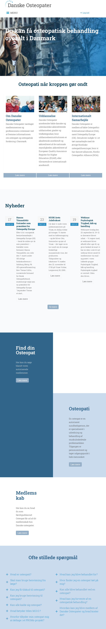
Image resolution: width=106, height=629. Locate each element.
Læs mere (23, 298)
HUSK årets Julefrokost (54, 219)
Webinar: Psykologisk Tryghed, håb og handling (88, 222)
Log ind (86, 12)
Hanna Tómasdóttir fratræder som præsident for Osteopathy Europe (25, 223)
